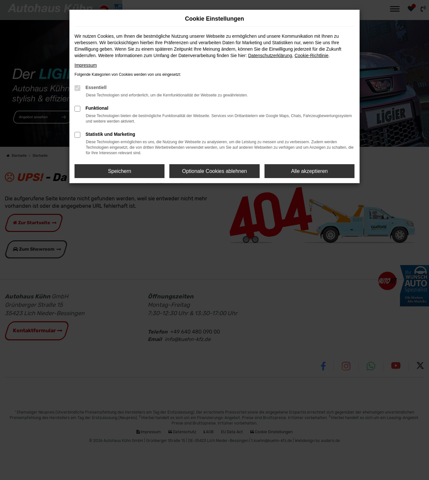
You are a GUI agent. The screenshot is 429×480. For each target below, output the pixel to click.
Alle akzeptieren (309, 171)
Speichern (119, 171)
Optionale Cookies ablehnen (214, 171)
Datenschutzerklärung (270, 55)
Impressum (86, 65)
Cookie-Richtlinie (311, 55)
